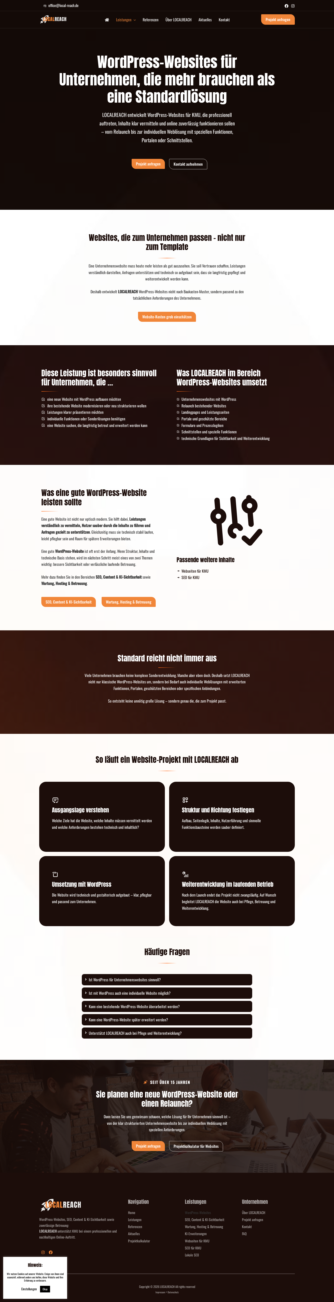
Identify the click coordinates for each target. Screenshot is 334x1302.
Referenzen (135, 1226)
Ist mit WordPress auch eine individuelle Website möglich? (130, 993)
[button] (133, 19)
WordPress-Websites (198, 1212)
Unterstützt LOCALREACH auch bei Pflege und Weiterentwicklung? (135, 1033)
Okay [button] (45, 1289)
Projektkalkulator (139, 1241)
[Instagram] (293, 6)
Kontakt (247, 1226)
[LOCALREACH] (53, 19)
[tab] (167, 979)
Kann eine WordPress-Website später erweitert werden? (128, 1019)
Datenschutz (173, 1292)
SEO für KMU (193, 1248)
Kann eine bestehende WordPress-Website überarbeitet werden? (134, 1006)
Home (131, 1212)
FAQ (244, 1233)
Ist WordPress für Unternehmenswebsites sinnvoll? (125, 979)
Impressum (160, 1292)
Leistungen (134, 1219)
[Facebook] (286, 6)
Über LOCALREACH (253, 1212)
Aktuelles (134, 1233)
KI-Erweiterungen (196, 1233)
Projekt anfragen (252, 1219)
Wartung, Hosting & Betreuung (204, 1226)
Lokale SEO (192, 1255)
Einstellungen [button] (29, 1288)
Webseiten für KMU (197, 1241)
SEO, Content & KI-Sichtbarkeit (204, 1219)
